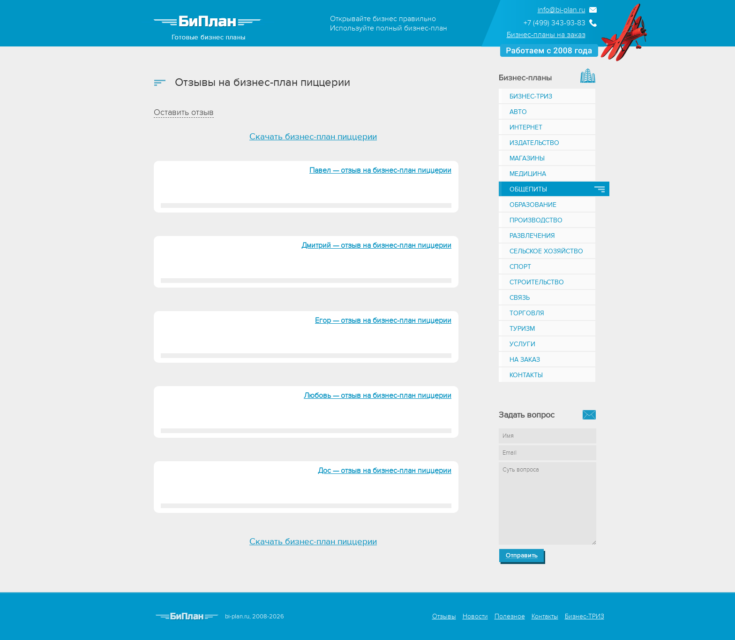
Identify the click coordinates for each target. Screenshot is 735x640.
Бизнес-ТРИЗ (531, 96)
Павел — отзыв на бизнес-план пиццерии (380, 170)
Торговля (527, 313)
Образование (533, 205)
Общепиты (528, 189)
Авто (518, 112)
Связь (520, 298)
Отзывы (444, 616)
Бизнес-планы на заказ (546, 34)
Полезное (510, 616)
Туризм (522, 329)
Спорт (520, 267)
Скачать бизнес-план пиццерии (313, 136)
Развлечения (532, 236)
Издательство (534, 143)
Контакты (526, 375)
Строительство (537, 282)
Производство (536, 220)
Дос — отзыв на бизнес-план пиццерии (384, 470)
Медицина (528, 174)
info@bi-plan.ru (561, 10)
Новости (475, 616)
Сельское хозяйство (546, 251)
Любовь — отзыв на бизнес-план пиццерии (377, 395)
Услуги (522, 344)
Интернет (526, 127)
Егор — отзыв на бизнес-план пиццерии (383, 320)
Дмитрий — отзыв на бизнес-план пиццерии (376, 245)
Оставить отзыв (184, 112)
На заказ (525, 360)
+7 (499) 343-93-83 (554, 23)
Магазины (527, 158)
